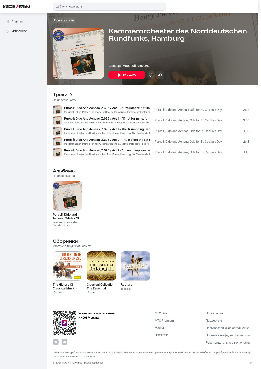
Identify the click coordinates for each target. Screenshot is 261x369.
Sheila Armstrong (73, 123)
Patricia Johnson (91, 112)
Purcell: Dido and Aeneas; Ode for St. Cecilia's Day (188, 110)
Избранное (16, 31)
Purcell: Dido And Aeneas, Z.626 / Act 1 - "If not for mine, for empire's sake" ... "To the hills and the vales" (107, 118)
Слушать (127, 75)
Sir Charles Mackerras (114, 112)
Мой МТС (161, 328)
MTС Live (161, 313)
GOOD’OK (161, 335)
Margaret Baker (72, 112)
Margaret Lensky (111, 144)
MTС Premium (164, 321)
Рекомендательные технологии (228, 342)
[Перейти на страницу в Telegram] (56, 342)
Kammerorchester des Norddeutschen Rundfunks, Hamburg (136, 123)
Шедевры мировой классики (129, 66)
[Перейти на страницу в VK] (64, 342)
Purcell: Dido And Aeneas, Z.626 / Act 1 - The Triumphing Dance (107, 129)
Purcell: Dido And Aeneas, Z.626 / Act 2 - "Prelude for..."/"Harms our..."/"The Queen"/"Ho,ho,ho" (107, 108)
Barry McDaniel (93, 123)
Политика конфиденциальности (228, 335)
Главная (14, 21)
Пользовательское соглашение (227, 328)
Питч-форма (214, 313)
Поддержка (214, 321)
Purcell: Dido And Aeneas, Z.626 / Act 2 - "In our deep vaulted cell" (107, 150)
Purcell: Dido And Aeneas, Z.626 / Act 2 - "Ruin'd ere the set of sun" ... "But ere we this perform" (107, 140)
